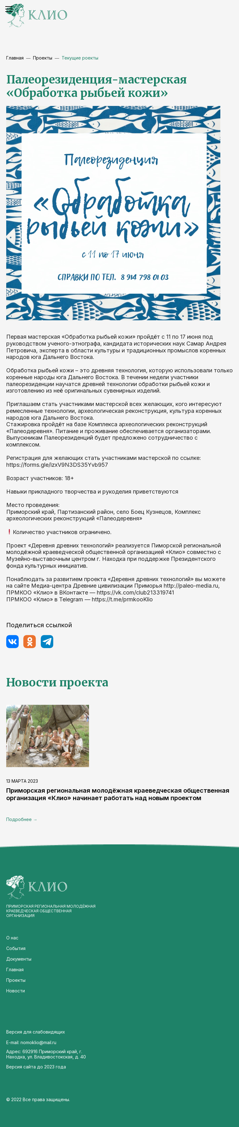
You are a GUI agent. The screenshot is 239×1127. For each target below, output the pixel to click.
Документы (18, 959)
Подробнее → (21, 819)
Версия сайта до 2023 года (36, 1066)
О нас (12, 937)
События (16, 948)
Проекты (16, 980)
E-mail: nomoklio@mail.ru (31, 1042)
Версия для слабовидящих (35, 1031)
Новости (15, 990)
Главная (15, 57)
